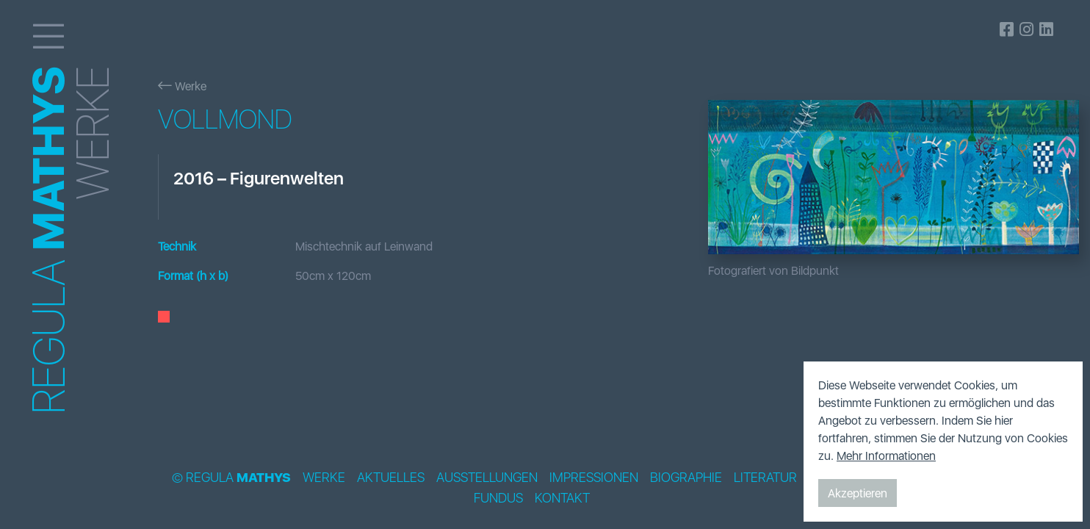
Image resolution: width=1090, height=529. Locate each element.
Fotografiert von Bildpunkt (773, 270)
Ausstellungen (487, 477)
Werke (182, 86)
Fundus (498, 498)
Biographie (686, 477)
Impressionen (593, 477)
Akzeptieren (857, 493)
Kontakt (562, 498)
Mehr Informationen (886, 455)
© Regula (231, 477)
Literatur (765, 477)
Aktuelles (391, 477)
